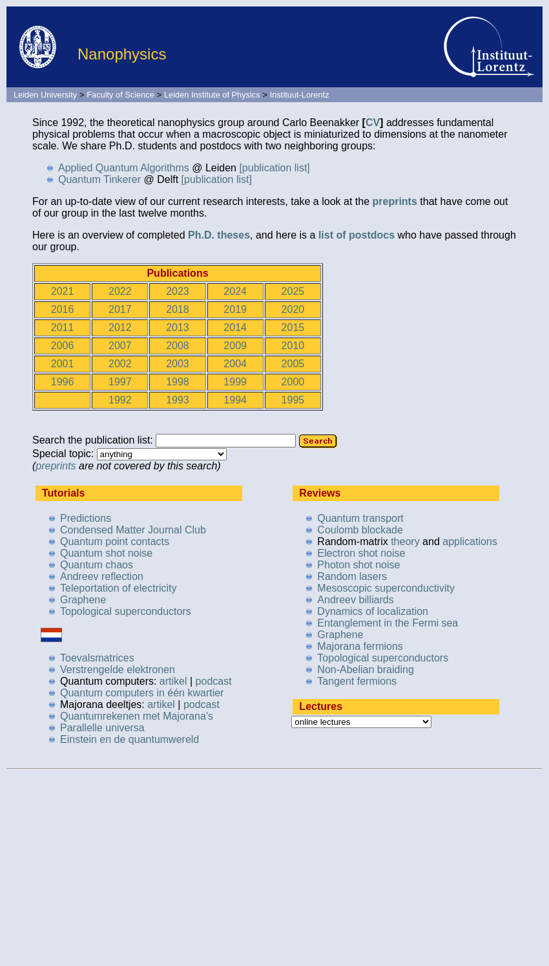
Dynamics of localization (372, 611)
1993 (177, 399)
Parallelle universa (102, 727)
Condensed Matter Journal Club (133, 529)
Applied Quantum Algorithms (123, 167)
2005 (293, 363)
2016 (62, 309)
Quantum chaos (96, 564)
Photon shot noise (358, 564)
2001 (62, 363)
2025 (293, 291)
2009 (235, 345)
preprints (394, 201)
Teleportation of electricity (118, 588)
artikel (173, 681)
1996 (62, 381)
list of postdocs (356, 235)
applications (469, 541)
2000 (293, 381)
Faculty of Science (120, 95)
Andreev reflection (101, 576)
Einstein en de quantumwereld (129, 739)
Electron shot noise (361, 553)
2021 (62, 291)
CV (373, 122)
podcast (214, 681)
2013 (177, 327)
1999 (235, 381)
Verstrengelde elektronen (117, 669)
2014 (235, 327)
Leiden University (45, 95)
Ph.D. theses (219, 235)
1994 (235, 399)
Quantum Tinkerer (99, 179)
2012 (120, 327)
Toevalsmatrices (97, 657)
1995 (293, 399)
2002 (120, 363)
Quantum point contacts (114, 541)
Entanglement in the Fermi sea (387, 622)
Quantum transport (360, 518)
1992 (120, 399)
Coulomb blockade (360, 529)
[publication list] (274, 167)
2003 (177, 363)
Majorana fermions (360, 646)
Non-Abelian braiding (365, 669)
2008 (177, 345)
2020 (293, 309)
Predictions (85, 518)
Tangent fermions (357, 681)
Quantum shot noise (106, 553)
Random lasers (352, 576)
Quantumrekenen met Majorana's (136, 716)
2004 (235, 363)
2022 (120, 291)
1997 (120, 381)
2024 (235, 291)
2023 (177, 291)
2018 (177, 309)
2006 (62, 345)
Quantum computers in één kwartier (141, 692)
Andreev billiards (355, 599)
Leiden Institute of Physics (212, 95)
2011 (62, 327)
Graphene (83, 599)
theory (405, 541)
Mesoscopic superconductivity (386, 588)
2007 (120, 345)
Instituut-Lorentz (299, 95)
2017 (120, 309)
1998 (177, 381)
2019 (235, 309)
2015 (293, 327)
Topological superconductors (125, 611)
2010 (293, 345)
